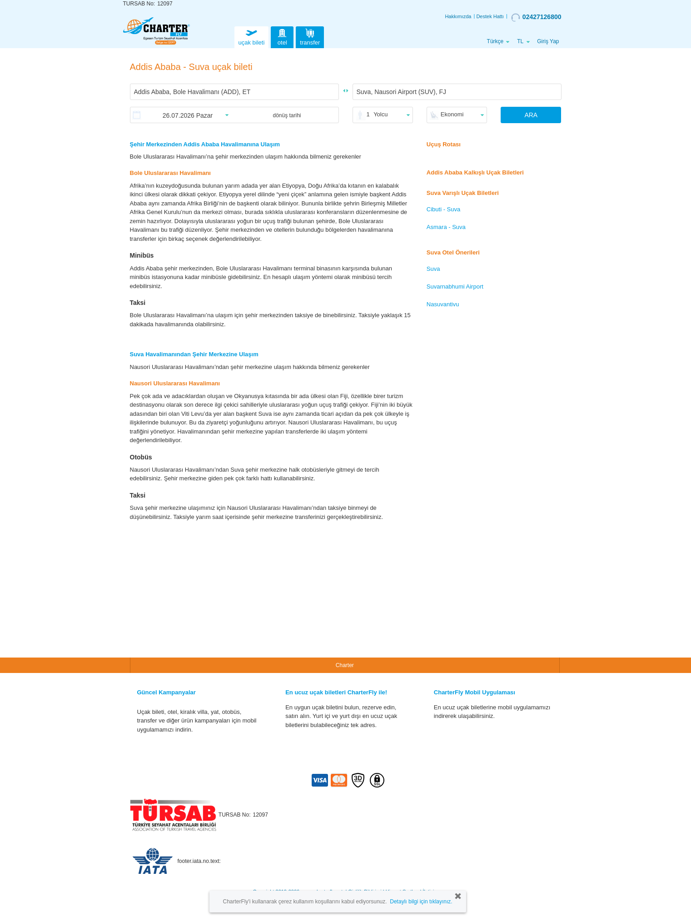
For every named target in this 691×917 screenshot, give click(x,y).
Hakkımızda (458, 16)
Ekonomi (452, 114)
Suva (433, 268)
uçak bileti (252, 36)
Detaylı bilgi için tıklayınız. (421, 901)
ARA (530, 115)
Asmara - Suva (446, 227)
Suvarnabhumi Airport (455, 286)
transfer (310, 36)
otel (282, 36)
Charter (345, 665)
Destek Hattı (490, 16)
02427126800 (536, 17)
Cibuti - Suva (443, 209)
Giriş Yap (548, 41)
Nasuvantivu (443, 304)
